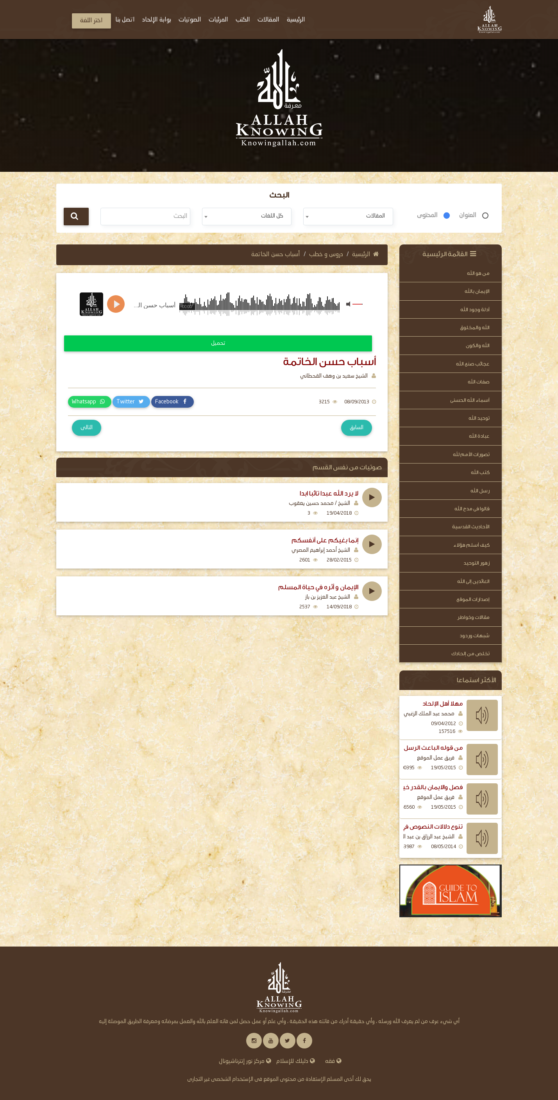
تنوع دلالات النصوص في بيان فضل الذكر (411, 826)
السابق (356, 427)
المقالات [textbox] (375, 216)
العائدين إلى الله (473, 581)
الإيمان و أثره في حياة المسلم (318, 587)
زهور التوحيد (476, 563)
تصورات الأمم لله (471, 454)
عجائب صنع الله (473, 364)
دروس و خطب (326, 254)
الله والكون (478, 345)
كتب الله (480, 472)
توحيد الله (479, 418)
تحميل (218, 343)
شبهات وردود (475, 635)
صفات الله (479, 382)
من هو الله (478, 273)
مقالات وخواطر (473, 617)
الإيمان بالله (477, 291)
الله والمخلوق (475, 327)
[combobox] (348, 216)
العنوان (467, 215)
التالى (86, 427)
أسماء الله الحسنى (470, 400)
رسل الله (480, 491)
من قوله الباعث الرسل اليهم (424, 747)
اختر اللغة (91, 21)
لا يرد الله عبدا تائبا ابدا (329, 494)
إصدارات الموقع (473, 599)
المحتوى (427, 215)
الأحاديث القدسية (471, 526)
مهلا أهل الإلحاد (442, 703)
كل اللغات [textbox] (272, 216)
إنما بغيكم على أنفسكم (325, 540)
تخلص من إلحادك (470, 653)
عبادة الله (479, 436)
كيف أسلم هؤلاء (471, 545)
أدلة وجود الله (475, 309)
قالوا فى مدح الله (472, 509)
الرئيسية (365, 254)
